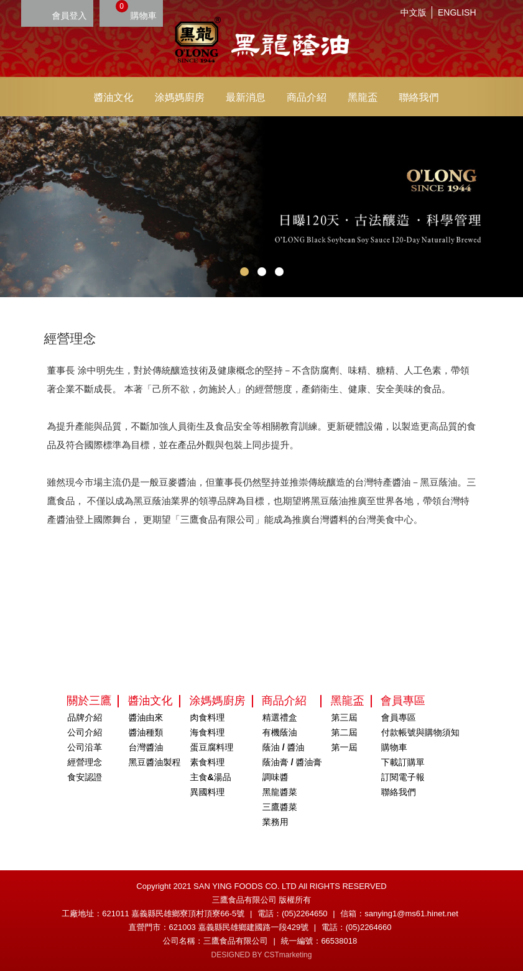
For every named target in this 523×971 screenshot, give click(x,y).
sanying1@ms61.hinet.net (411, 913)
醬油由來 (145, 717)
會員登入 (69, 16)
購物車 (136, 10)
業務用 (275, 822)
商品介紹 (306, 97)
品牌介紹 (84, 717)
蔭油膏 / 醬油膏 (292, 762)
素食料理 (207, 762)
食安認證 (84, 777)
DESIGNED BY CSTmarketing (261, 954)
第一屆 (344, 747)
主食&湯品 (210, 777)
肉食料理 (207, 717)
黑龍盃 (362, 97)
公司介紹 (84, 732)
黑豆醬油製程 (154, 762)
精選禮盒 (279, 717)
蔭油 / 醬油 (283, 747)
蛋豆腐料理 (212, 747)
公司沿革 (84, 747)
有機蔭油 (279, 732)
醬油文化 (114, 97)
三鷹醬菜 (279, 807)
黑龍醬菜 (279, 792)
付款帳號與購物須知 (420, 732)
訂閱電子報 (403, 777)
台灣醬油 (145, 747)
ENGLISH (457, 12)
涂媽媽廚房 (180, 97)
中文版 (413, 12)
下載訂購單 (403, 762)
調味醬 (275, 777)
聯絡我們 (418, 97)
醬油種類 (145, 732)
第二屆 (344, 732)
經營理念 (84, 762)
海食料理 (207, 732)
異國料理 (207, 792)
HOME (262, 42)
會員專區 (398, 717)
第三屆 (344, 717)
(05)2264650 (305, 913)
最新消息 (246, 97)
